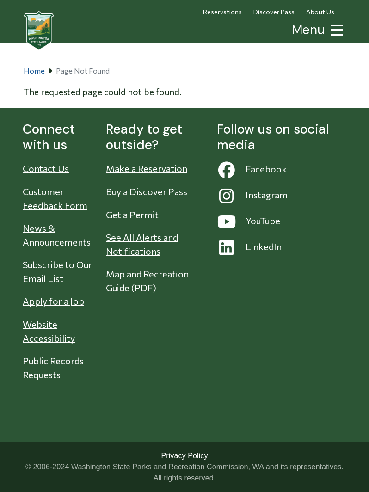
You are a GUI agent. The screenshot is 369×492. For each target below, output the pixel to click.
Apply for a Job (53, 301)
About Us (320, 12)
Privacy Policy (184, 455)
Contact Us (46, 168)
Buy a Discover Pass (146, 191)
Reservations (222, 12)
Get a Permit (132, 214)
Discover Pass (274, 12)
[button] (335, 29)
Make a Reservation (146, 168)
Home (34, 70)
